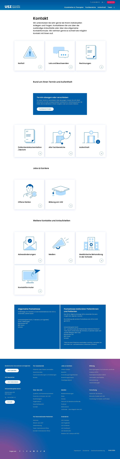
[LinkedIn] (30, 451)
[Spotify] (44, 451)
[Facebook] (19, 451)
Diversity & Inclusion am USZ (41, 396)
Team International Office (41, 428)
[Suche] (114, 8)
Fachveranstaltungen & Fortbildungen (44, 375)
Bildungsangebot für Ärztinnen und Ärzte (101, 369)
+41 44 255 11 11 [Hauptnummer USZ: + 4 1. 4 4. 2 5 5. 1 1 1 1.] (95, 2)
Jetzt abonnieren (12, 382)
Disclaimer (86, 450)
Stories (63, 399)
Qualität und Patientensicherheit (43, 393)
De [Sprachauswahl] (103, 2)
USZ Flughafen (65, 423)
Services (35, 420)
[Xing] (26, 451)
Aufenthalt (102, 7)
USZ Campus (65, 420)
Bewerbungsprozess (67, 377)
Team (110, 7)
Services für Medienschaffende (70, 401)
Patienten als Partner (95, 393)
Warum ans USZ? (38, 423)
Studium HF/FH (93, 372)
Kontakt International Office (41, 431)
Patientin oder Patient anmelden (43, 369)
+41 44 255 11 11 (11, 397)
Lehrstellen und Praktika (96, 377)
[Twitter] (23, 451)
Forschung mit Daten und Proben (99, 399)
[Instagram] (37, 451)
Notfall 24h (111, 2)
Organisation (37, 401)
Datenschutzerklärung (98, 450)
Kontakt (9, 402)
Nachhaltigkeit (37, 399)
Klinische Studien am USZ (97, 396)
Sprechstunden (37, 372)
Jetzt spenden (11, 370)
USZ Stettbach (65, 428)
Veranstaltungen (94, 383)
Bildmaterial (65, 407)
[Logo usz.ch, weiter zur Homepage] (12, 7)
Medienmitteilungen (67, 393)
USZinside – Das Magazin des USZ (71, 409)
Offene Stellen (65, 369)
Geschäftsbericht (38, 404)
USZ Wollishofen (66, 431)
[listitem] (29, 56)
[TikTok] (40, 451)
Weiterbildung (93, 380)
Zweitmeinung (37, 425)
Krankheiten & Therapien (74, 7)
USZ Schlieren (65, 425)
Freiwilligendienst (66, 380)
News (63, 396)
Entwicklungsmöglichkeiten (69, 375)
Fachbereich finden (45, 109)
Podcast (63, 404)
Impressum (77, 450)
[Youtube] (34, 451)
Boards (35, 377)
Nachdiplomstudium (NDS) (97, 375)
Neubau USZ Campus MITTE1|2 (70, 433)
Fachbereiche (90, 7)
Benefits (63, 372)
